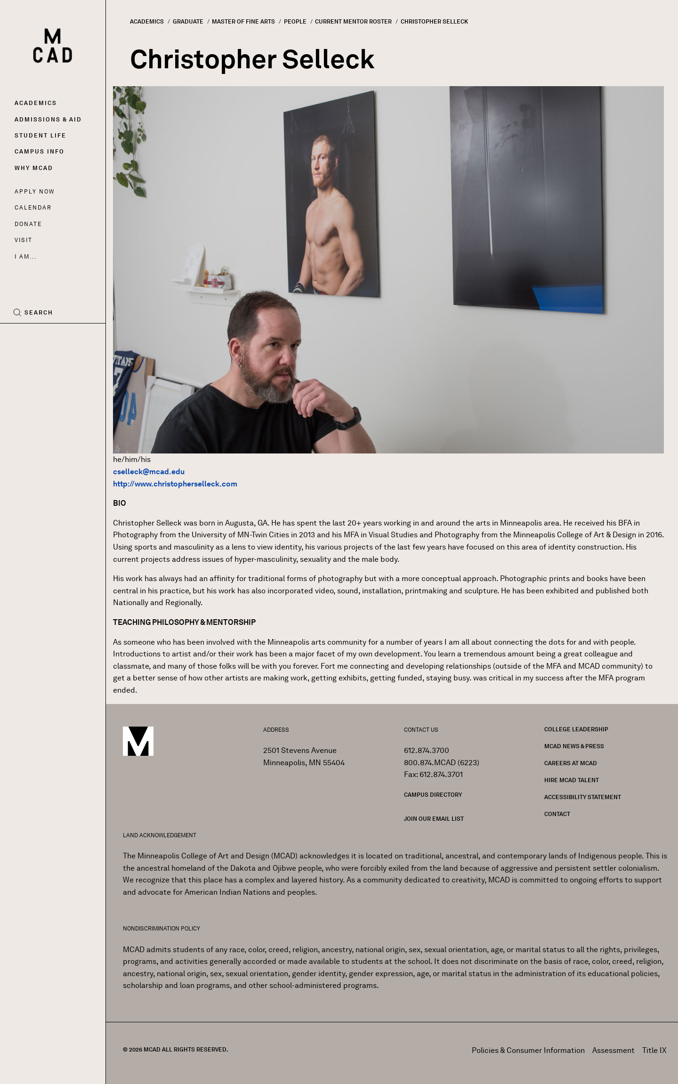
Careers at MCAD (570, 763)
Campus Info (40, 151)
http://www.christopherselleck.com (175, 483)
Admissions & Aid (48, 119)
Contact (557, 813)
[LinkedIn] (81, 338)
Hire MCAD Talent (571, 780)
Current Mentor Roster (353, 21)
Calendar (33, 207)
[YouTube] (60, 338)
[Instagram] (39, 338)
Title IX (654, 1050)
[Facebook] (22, 338)
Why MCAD (34, 167)
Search (38, 312)
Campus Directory (433, 794)
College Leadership (576, 729)
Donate (28, 223)
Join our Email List (434, 818)
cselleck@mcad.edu (149, 471)
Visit (23, 239)
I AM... (25, 256)
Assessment (613, 1050)
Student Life (40, 135)
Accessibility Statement (582, 797)
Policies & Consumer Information (528, 1050)
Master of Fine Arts (243, 21)
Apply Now (35, 191)
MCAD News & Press (574, 746)
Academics (36, 102)
